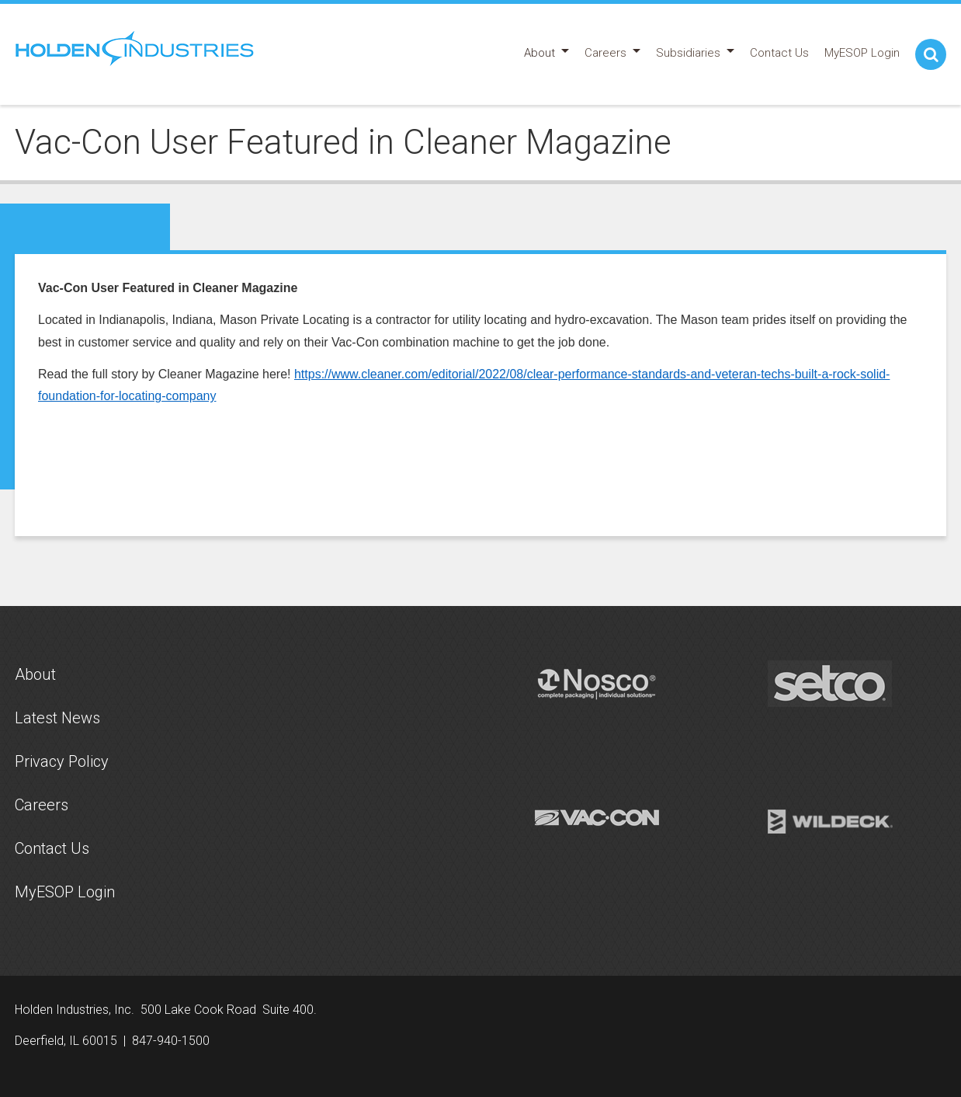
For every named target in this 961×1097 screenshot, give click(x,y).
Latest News (57, 718)
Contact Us (52, 848)
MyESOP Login (65, 892)
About (35, 674)
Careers (41, 805)
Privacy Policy (62, 761)
